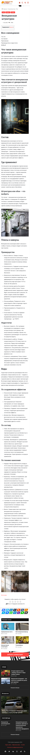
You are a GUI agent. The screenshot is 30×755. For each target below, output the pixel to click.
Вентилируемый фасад (22, 631)
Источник (4, 595)
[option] (15, 705)
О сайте (23, 744)
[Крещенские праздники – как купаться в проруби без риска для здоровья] (5, 681)
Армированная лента (6, 631)
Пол (17, 9)
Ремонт (8, 12)
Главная (4, 9)
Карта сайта (8, 744)
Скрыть (11, 27)
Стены (13, 12)
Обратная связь (16, 744)
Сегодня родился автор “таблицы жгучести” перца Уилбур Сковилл (18, 672)
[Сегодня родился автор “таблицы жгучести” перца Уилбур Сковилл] (5, 673)
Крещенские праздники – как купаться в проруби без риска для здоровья (19, 680)
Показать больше (15, 687)
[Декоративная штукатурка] (7, 640)
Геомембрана (19, 645)
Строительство (11, 9)
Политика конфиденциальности (15, 747)
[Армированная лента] (7, 626)
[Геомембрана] (22, 640)
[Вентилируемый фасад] (22, 626)
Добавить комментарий (15, 654)
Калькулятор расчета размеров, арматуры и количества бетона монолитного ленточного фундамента (22, 725)
